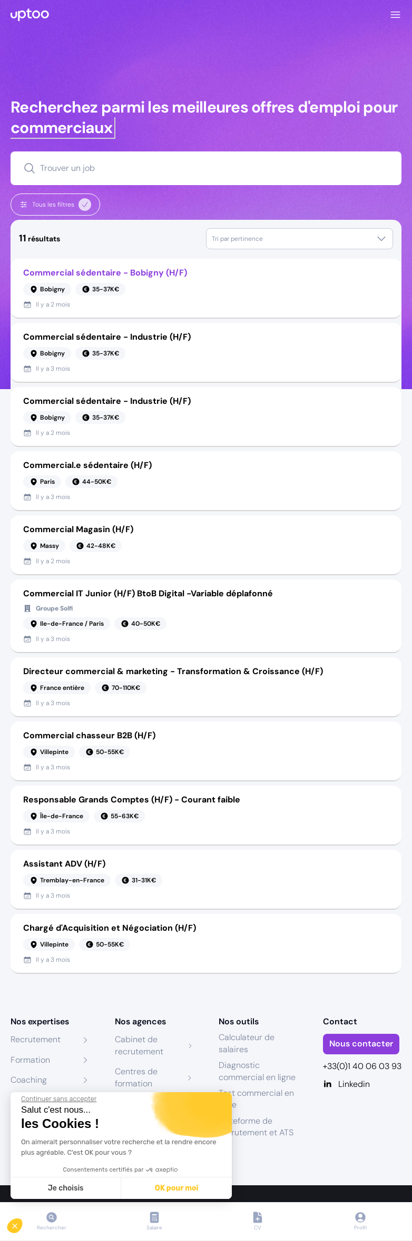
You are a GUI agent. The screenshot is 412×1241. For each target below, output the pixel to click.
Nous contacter (361, 1043)
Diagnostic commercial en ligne (257, 1071)
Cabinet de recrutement (139, 1045)
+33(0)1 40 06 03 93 (362, 1066)
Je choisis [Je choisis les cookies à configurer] (66, 1188)
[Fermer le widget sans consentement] (59, 1099)
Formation (30, 1059)
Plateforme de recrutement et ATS (256, 1126)
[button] (22, 1223)
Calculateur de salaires (246, 1043)
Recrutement (36, 1039)
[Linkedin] (362, 1084)
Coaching (29, 1079)
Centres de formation (136, 1077)
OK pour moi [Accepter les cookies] (177, 1188)
